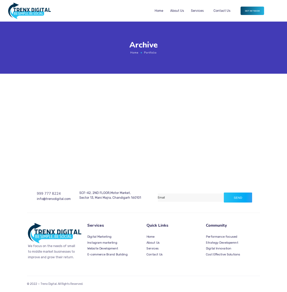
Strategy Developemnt (222, 242)
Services (197, 11)
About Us (177, 11)
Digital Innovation (218, 248)
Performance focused (221, 236)
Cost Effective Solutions (223, 254)
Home (159, 11)
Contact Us (221, 11)
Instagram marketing (102, 242)
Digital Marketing (99, 236)
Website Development (102, 248)
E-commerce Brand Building (107, 254)
